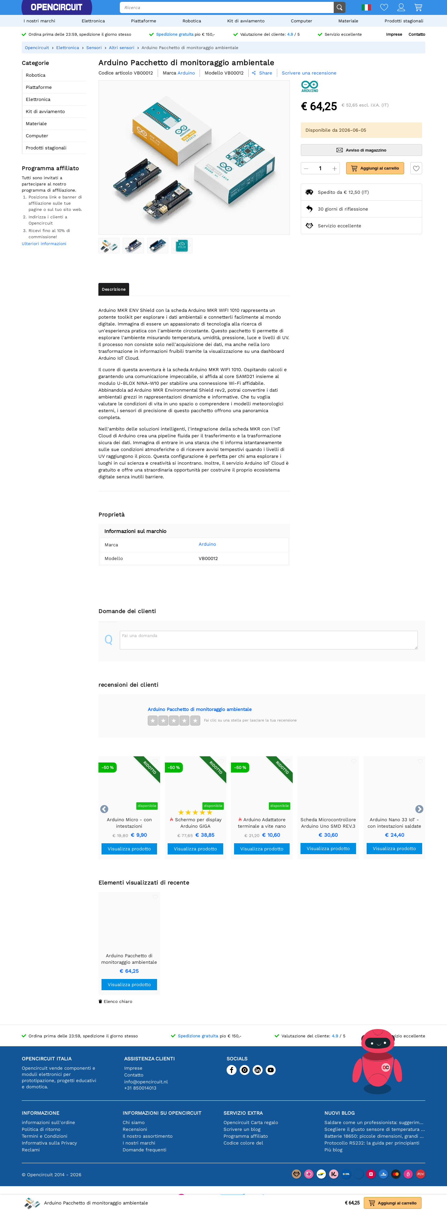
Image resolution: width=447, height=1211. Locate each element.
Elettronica (93, 20)
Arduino (198, 544)
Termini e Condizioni (44, 1136)
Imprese (394, 34)
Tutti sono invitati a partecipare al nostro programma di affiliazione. (49, 184)
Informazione (40, 1113)
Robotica (192, 20)
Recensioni (135, 1129)
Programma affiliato (246, 1136)
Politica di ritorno (41, 1129)
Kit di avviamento (245, 20)
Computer (301, 20)
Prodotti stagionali (404, 20)
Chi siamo (134, 1122)
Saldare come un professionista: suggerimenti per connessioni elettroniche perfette (374, 1122)
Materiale (348, 20)
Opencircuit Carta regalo (251, 1122)
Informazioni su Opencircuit (162, 1113)
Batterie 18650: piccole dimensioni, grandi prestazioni (374, 1136)
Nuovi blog (339, 1113)
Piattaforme (143, 20)
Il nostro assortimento (148, 1136)
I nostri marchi (39, 20)
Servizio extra (243, 1113)
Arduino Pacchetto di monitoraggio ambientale (200, 709)
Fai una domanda (139, 635)
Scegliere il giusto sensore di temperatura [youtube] (374, 1129)
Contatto (417, 34)
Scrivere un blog (242, 1129)
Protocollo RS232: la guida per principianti (371, 1143)
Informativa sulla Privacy (49, 1143)
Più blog (333, 1150)
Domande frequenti (144, 1150)
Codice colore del (243, 1143)
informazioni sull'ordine (48, 1122)
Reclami (31, 1150)
